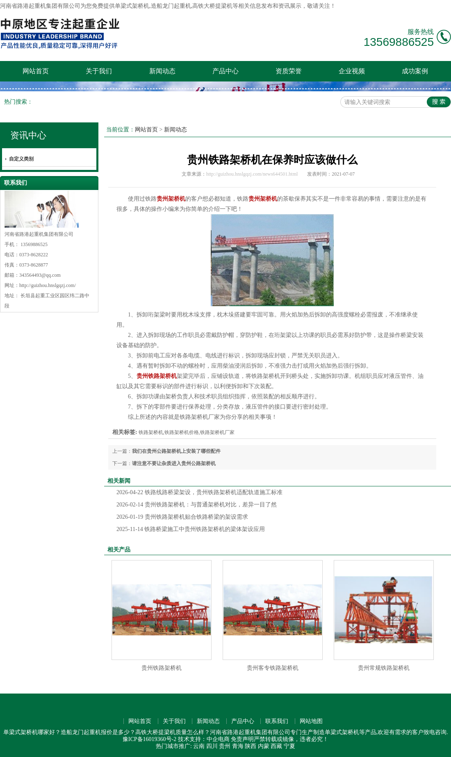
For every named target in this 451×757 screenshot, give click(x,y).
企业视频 (352, 71)
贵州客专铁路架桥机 (272, 668)
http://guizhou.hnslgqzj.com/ (47, 285)
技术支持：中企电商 (204, 739)
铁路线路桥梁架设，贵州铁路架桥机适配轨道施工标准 (199, 492)
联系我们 (276, 721)
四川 (212, 746)
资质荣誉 (289, 71)
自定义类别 (21, 159)
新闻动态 (162, 71)
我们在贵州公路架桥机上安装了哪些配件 (176, 451)
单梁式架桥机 (132, 6)
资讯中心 (28, 135)
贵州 (224, 746)
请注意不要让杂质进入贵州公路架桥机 (174, 463)
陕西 (250, 746)
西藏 (276, 746)
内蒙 (263, 746)
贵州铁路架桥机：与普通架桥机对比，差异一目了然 (196, 505)
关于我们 (99, 71)
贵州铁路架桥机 (161, 668)
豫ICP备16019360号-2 (149, 739)
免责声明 (242, 739)
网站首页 (36, 71)
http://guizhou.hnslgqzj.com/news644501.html (252, 174)
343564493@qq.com (40, 275)
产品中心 (225, 71)
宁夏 (289, 746)
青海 (238, 746)
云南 (199, 746)
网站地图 (311, 721)
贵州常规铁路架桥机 (384, 668)
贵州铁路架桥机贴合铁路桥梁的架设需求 (182, 517)
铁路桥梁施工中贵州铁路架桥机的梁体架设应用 (190, 529)
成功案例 (415, 71)
